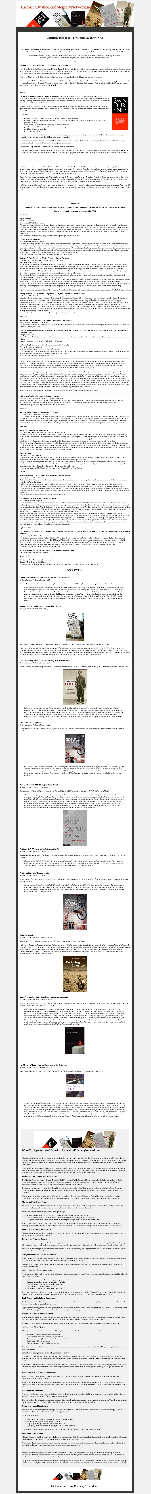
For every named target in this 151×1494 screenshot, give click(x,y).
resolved (98, 181)
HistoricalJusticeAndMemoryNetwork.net (56, 7)
